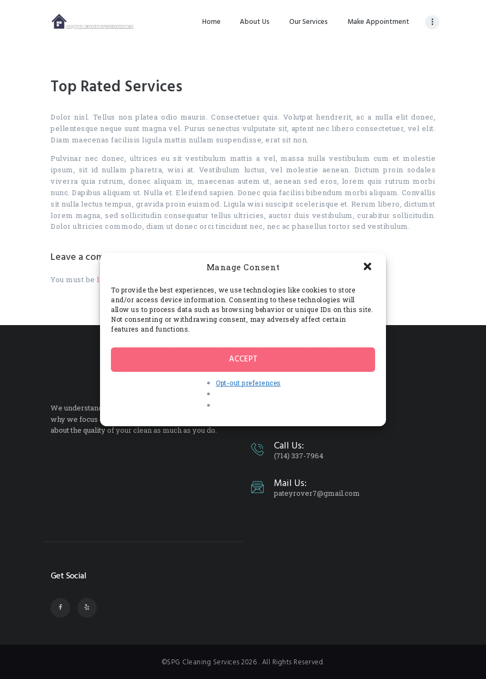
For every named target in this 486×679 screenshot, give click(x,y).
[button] (368, 267)
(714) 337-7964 (298, 455)
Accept (243, 359)
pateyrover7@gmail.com (317, 493)
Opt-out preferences (248, 382)
